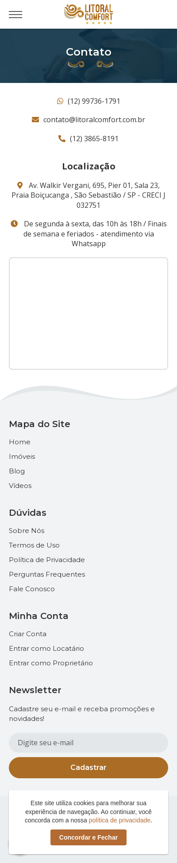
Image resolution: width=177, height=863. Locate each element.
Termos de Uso (34, 545)
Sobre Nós (26, 530)
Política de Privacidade (47, 559)
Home (20, 442)
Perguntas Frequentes (47, 574)
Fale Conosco (32, 589)
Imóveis (22, 456)
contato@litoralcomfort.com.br (88, 119)
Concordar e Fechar (88, 837)
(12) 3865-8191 (88, 138)
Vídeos (20, 485)
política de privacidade (119, 820)
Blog (17, 471)
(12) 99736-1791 (88, 101)
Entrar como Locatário (46, 648)
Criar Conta (27, 634)
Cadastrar (88, 767)
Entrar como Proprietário (51, 663)
